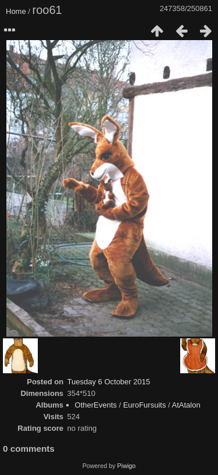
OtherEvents (96, 405)
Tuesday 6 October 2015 (109, 381)
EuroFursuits (144, 405)
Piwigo (126, 465)
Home (16, 11)
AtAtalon (186, 405)
